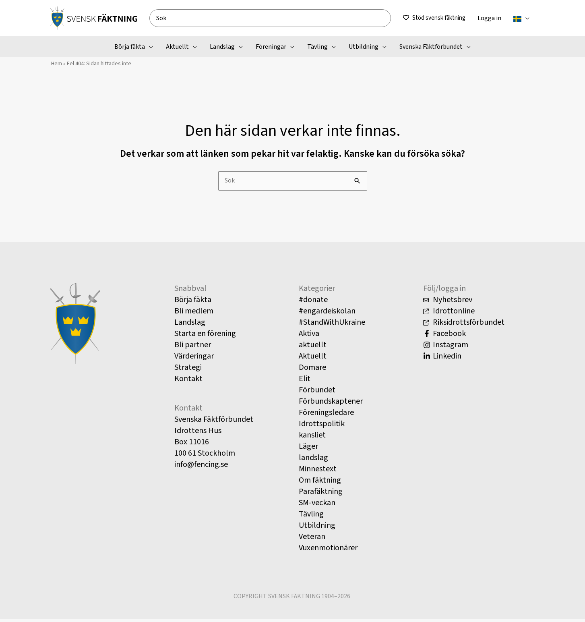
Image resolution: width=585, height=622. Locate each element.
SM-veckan (317, 505)
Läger (308, 449)
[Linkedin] (479, 359)
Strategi (188, 370)
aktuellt (313, 347)
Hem (55, 65)
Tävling (311, 516)
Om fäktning (320, 483)
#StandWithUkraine (332, 325)
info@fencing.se (201, 467)
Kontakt (188, 381)
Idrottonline (449, 313)
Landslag (189, 325)
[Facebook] (479, 336)
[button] (525, 18)
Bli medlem (193, 313)
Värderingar (194, 359)
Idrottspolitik (322, 426)
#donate (313, 302)
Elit (304, 381)
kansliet (312, 438)
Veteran (312, 539)
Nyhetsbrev (447, 302)
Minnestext (318, 471)
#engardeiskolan (327, 313)
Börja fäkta (192, 302)
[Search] (387, 18)
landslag (313, 460)
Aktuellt (313, 359)
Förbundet (317, 392)
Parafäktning (321, 494)
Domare (312, 370)
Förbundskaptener (331, 404)
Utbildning (317, 528)
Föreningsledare (326, 415)
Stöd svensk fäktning (438, 18)
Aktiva (309, 336)
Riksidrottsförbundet (463, 325)
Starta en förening (205, 336)
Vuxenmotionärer (328, 550)
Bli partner (192, 347)
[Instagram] (479, 347)
